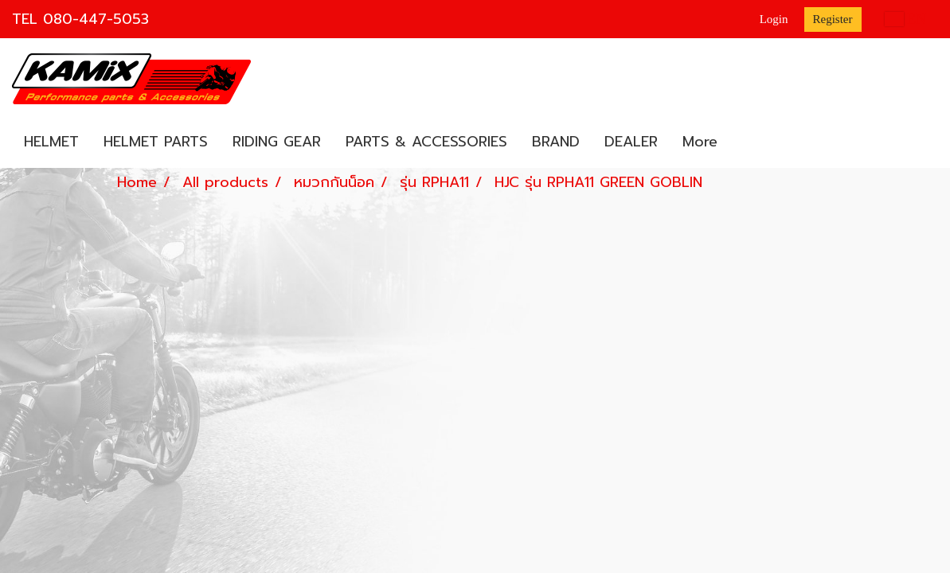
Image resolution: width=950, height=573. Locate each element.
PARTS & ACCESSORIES (426, 142)
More (699, 142)
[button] (743, 142)
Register (833, 19)
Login (774, 19)
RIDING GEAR (277, 142)
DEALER (631, 142)
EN (906, 19)
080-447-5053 (96, 19)
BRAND (556, 142)
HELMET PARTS (156, 142)
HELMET (51, 142)
